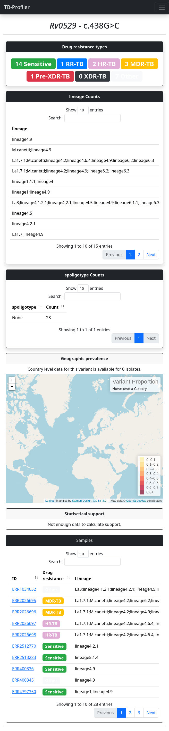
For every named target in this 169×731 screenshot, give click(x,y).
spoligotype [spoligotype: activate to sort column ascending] (24, 307)
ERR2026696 (24, 612)
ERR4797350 (24, 691)
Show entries (84, 110)
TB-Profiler (17, 7)
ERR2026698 (24, 635)
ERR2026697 (24, 623)
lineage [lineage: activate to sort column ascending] (19, 129)
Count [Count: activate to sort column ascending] (52, 307)
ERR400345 (23, 680)
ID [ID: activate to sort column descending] (14, 578)
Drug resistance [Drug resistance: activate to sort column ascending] (53, 575)
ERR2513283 (24, 657)
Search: (84, 118)
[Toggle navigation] (162, 7)
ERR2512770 (24, 646)
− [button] (12, 387)
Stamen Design (81, 500)
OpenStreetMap (136, 500)
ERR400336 (23, 669)
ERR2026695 (24, 600)
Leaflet (49, 500)
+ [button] (12, 380)
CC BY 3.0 (99, 500)
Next (151, 254)
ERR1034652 (24, 589)
